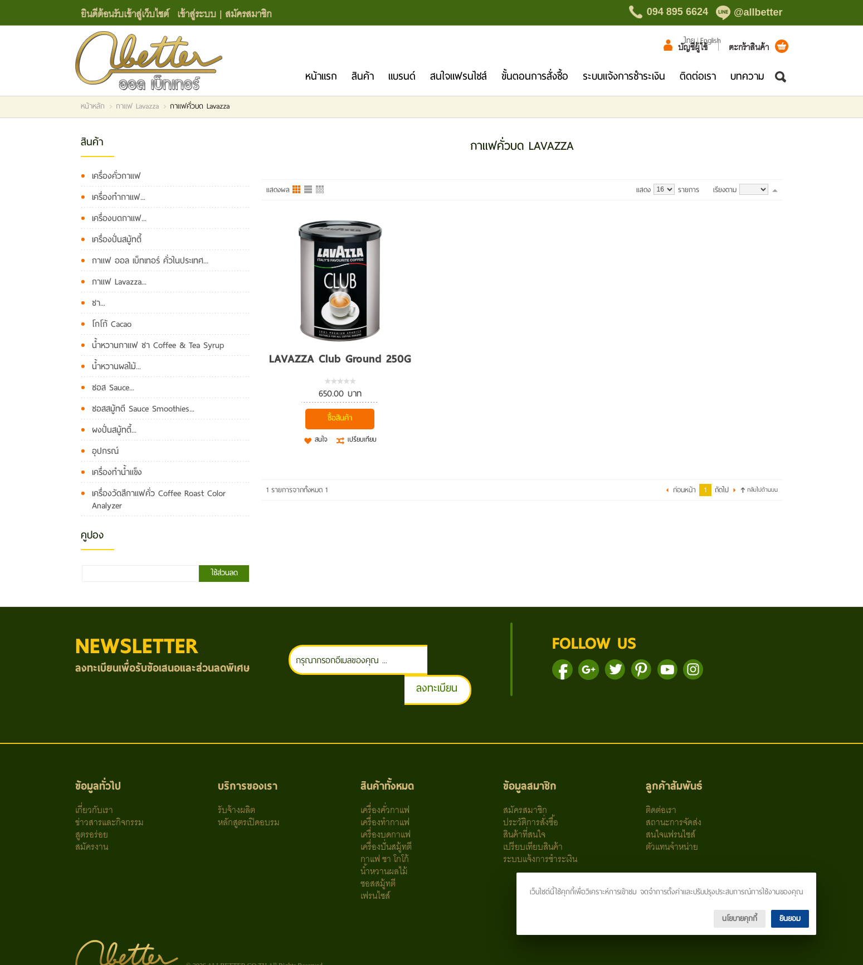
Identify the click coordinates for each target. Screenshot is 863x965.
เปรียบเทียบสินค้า (533, 816)
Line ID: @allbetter (332, 946)
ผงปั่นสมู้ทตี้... (114, 430)
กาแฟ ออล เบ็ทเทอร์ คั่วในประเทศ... (150, 260)
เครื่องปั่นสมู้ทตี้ (117, 239)
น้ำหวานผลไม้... (116, 366)
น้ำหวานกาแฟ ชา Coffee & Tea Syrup (158, 345)
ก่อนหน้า (684, 490)
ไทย (689, 40)
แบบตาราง (320, 189)
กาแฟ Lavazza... (119, 282)
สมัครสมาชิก (248, 13)
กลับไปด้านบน (762, 489)
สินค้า (363, 76)
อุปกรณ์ (105, 451)
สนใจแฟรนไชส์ (458, 76)
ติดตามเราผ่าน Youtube (690, 669)
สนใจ (321, 440)
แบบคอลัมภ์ (296, 189)
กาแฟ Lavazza (137, 106)
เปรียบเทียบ (362, 440)
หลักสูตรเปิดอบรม (249, 791)
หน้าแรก (321, 76)
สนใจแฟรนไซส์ (670, 803)
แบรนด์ (402, 76)
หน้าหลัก (93, 106)
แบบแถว (308, 189)
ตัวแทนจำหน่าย (672, 816)
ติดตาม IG (716, 669)
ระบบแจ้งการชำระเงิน (624, 76)
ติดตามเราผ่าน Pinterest (664, 669)
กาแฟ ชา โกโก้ (384, 828)
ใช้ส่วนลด (224, 572)
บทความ (747, 76)
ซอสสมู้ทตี (378, 852)
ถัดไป (722, 490)
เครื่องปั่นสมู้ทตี (386, 816)
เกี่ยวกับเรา (94, 779)
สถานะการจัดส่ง (673, 791)
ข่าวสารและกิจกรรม (109, 791)
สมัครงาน (91, 816)
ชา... (98, 303)
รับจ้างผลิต (236, 779)
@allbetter (758, 12)
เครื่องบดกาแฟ (385, 803)
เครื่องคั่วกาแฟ (116, 176)
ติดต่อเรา (698, 76)
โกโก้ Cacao (111, 324)
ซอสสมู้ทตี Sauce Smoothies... (143, 408)
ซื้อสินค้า (340, 418)
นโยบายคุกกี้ (739, 918)
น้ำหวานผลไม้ (384, 840)
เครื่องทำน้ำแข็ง (117, 472)
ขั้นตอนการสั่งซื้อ (534, 76)
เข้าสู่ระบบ (196, 13)
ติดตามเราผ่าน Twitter (638, 669)
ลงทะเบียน (460, 658)
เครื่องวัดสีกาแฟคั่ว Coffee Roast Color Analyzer (159, 499)
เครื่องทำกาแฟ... (118, 197)
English (710, 40)
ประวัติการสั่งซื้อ (530, 791)
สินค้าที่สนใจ (524, 803)
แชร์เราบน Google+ (612, 669)
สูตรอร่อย (91, 803)
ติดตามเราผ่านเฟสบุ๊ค (586, 669)
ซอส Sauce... (113, 387)
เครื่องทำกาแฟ (384, 791)
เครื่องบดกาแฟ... (119, 218)
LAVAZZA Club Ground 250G (340, 359)
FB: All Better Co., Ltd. (485, 946)
